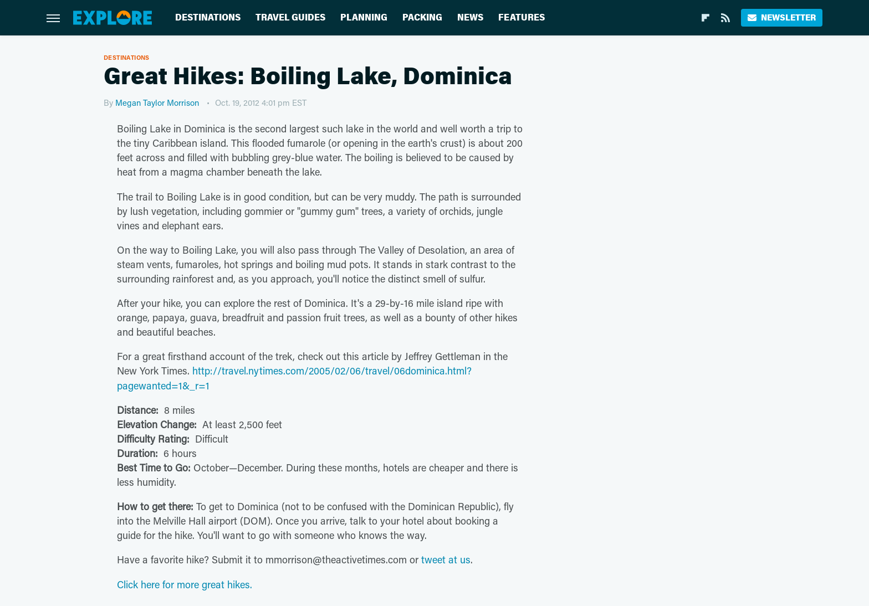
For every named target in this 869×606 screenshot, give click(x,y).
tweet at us (446, 559)
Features (521, 17)
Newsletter (782, 17)
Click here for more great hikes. (184, 584)
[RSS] (725, 17)
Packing (422, 17)
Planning (363, 17)
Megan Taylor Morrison (157, 102)
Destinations (208, 17)
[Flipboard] (705, 17)
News (470, 17)
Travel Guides (290, 17)
